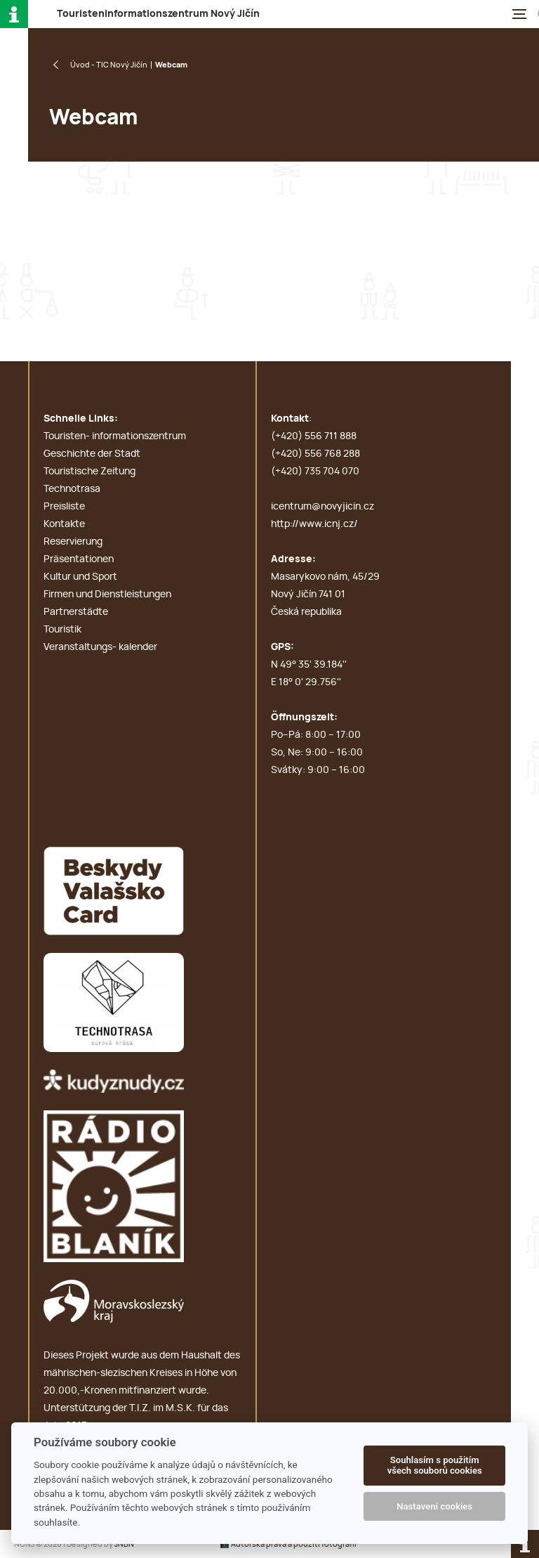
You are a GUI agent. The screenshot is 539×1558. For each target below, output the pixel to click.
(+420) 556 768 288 (315, 454)
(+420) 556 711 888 (314, 436)
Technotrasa (72, 489)
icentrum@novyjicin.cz (322, 507)
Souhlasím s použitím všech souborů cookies (434, 1465)
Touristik (62, 630)
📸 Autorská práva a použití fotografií (288, 1544)
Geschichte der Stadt (92, 454)
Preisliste (64, 507)
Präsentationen (79, 559)
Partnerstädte (76, 612)
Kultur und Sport (80, 577)
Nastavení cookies (434, 1506)
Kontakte (64, 524)
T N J (158, 14)
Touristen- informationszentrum (115, 436)
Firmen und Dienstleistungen (107, 594)
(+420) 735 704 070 (315, 471)
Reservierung (73, 542)
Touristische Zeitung (89, 471)
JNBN (124, 1544)
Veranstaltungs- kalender (100, 647)
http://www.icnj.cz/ (314, 524)
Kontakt (290, 419)
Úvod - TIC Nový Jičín (108, 65)
